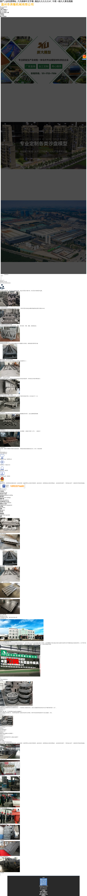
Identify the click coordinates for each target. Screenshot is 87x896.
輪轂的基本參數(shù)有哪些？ (6, 733)
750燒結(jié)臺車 (3, 306)
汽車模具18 (2, 412)
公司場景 (2, 15)
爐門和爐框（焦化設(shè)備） (6, 359)
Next (2, 275)
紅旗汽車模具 (3, 533)
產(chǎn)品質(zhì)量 (4, 12)
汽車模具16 (2, 447)
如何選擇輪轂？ (3, 729)
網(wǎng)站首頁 (3, 7)
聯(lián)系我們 (3, 16)
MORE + (2, 710)
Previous (6, 274)
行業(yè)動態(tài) (3, 9)
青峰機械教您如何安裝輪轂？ (6, 726)
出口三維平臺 (3, 614)
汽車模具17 (2, 429)
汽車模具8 (2, 549)
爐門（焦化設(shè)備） (5, 377)
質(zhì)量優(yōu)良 (43, 894)
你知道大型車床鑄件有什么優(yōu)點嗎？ (9, 737)
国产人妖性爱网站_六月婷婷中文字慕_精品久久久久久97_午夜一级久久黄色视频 (36, 1)
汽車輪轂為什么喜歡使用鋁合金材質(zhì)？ (9, 706)
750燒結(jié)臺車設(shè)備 (6, 324)
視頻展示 (2, 13)
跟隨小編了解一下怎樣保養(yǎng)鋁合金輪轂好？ (11, 711)
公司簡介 (2, 8)
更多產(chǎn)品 (3, 616)
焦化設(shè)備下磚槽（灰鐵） (6, 394)
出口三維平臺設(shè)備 (5, 598)
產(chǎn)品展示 (3, 11)
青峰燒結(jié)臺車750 (4, 342)
